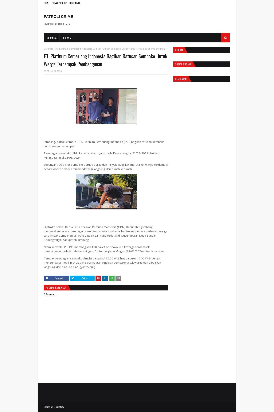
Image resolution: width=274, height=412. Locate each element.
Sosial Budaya (183, 64)
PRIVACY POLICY (59, 3)
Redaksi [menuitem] (66, 38)
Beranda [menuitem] (52, 38)
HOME (46, 3)
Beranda (48, 48)
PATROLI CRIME (58, 16)
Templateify (58, 406)
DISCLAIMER (74, 3)
